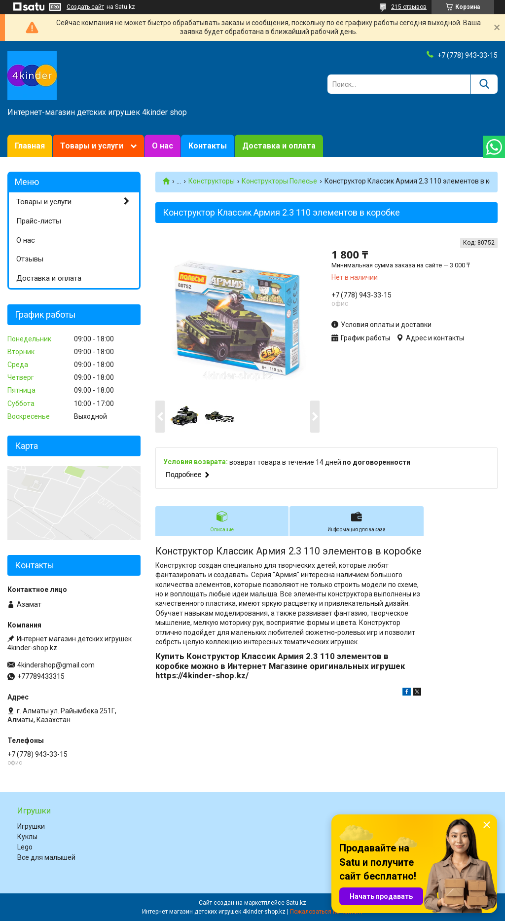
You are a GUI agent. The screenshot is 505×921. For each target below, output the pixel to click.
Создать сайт (85, 6)
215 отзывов (409, 6)
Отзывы (29, 259)
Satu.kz (296, 902)
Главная (30, 145)
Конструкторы (211, 181)
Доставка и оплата (279, 145)
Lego (25, 847)
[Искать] (484, 84)
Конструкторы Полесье (279, 181)
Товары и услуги (91, 145)
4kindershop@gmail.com (56, 665)
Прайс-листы (38, 221)
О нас (162, 145)
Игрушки (31, 826)
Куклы (27, 837)
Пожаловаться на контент (326, 911)
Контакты (207, 145)
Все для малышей (46, 857)
